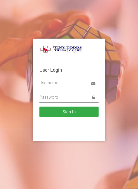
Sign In (69, 112)
